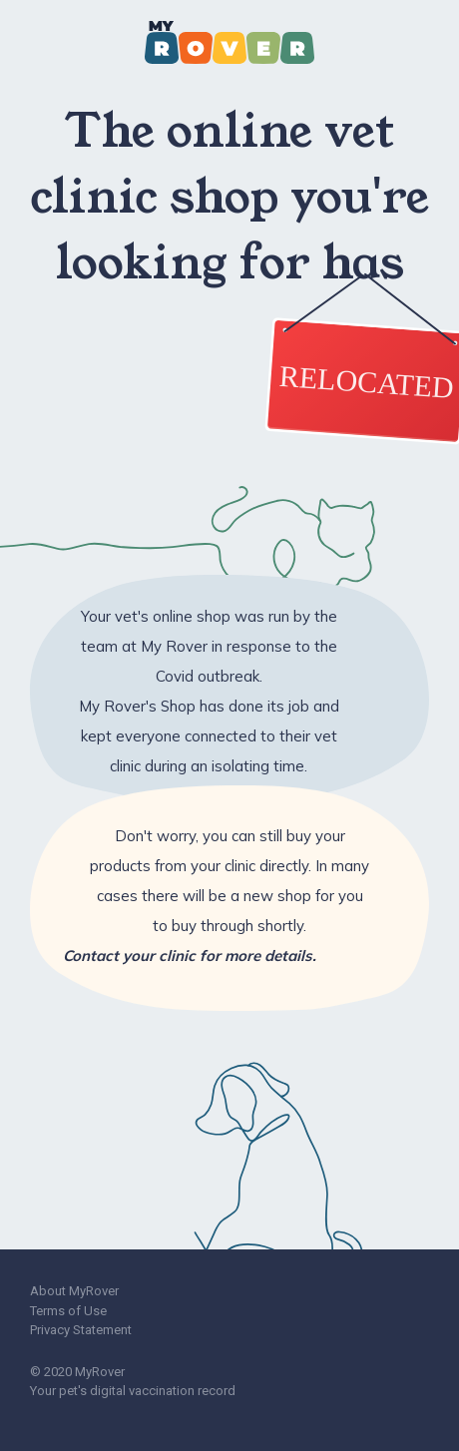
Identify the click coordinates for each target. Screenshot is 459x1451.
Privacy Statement (81, 1329)
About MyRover (74, 1290)
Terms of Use (68, 1310)
